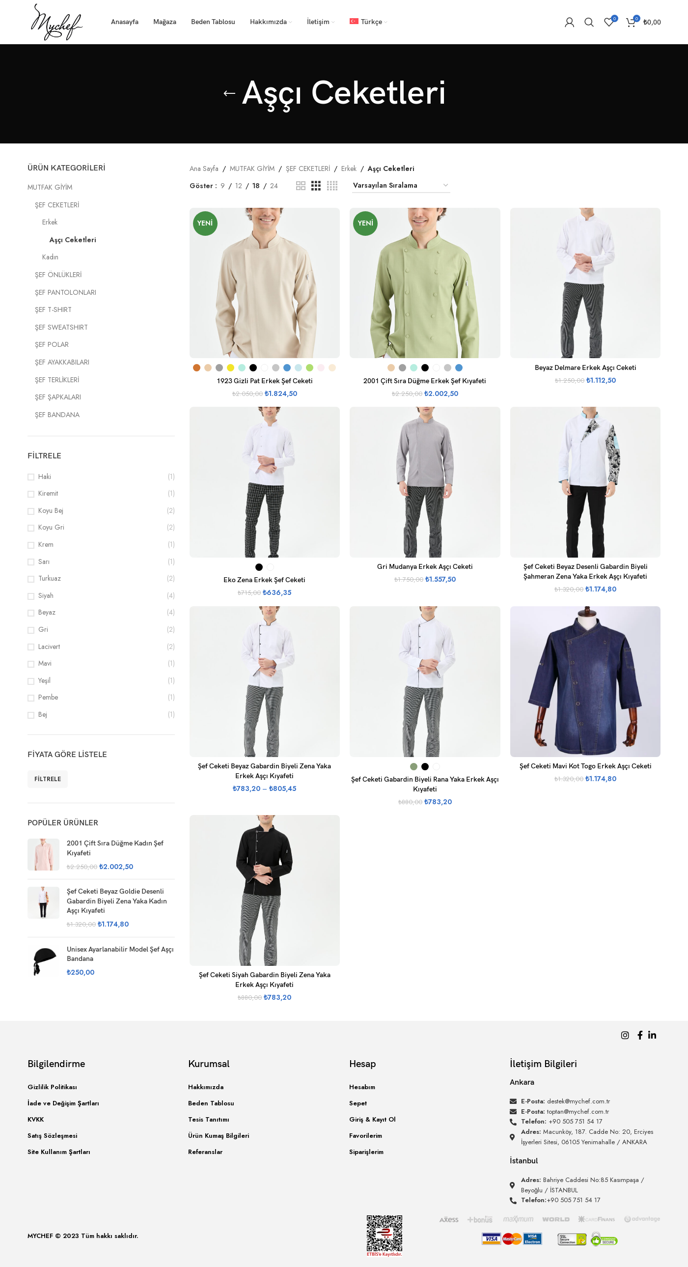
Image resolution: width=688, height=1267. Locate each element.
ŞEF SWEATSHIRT (61, 327)
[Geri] (229, 94)
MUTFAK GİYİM (50, 187)
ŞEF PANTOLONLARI (65, 292)
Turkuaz (49, 578)
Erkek (49, 222)
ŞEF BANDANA (57, 415)
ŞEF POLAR (52, 344)
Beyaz (46, 612)
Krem (46, 544)
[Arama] (589, 22)
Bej (42, 714)
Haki (44, 476)
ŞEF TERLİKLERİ (57, 380)
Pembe (48, 697)
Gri (43, 629)
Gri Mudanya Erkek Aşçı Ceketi (425, 567)
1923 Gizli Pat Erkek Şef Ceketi (265, 381)
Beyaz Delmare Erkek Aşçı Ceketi (585, 368)
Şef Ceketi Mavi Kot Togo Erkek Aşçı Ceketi (586, 766)
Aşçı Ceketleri (73, 240)
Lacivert (49, 646)
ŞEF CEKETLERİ (57, 205)
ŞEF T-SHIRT (53, 309)
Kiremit (48, 493)
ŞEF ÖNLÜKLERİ (58, 275)
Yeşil (44, 680)
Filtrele (47, 779)
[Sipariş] (401, 186)
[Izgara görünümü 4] (332, 186)
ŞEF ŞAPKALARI (58, 397)
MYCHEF (40, 1235)
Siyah (46, 595)
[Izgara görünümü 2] (300, 186)
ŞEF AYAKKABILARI (62, 362)
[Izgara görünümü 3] (316, 186)
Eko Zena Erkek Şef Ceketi (264, 580)
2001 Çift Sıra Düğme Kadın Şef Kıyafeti (115, 848)
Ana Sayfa (204, 168)
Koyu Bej (50, 510)
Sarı (44, 561)
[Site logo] (57, 21)
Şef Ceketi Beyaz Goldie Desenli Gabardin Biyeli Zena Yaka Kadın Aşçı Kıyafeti (117, 901)
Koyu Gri (51, 527)
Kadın (50, 257)
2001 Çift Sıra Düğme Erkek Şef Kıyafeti (424, 381)
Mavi (45, 663)
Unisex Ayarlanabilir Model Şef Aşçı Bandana (120, 954)
